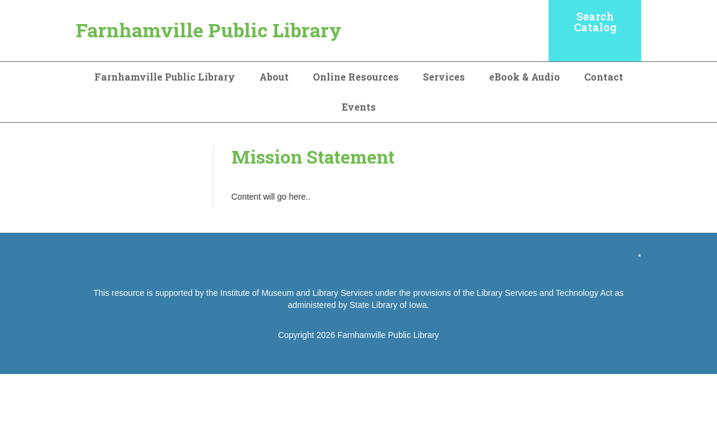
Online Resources (356, 76)
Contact (603, 76)
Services (444, 76)
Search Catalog (595, 21)
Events (359, 106)
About (274, 76)
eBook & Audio (524, 76)
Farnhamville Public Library (209, 30)
